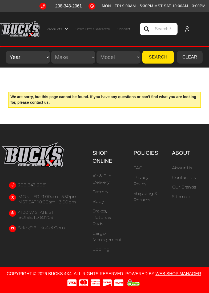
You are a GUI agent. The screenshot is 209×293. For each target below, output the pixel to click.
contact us (39, 102)
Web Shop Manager (178, 273)
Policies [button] (146, 153)
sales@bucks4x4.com (41, 227)
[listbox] (28, 57)
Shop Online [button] (102, 157)
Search (158, 57)
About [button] (181, 153)
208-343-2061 (32, 184)
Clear (189, 57)
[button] (57, 29)
